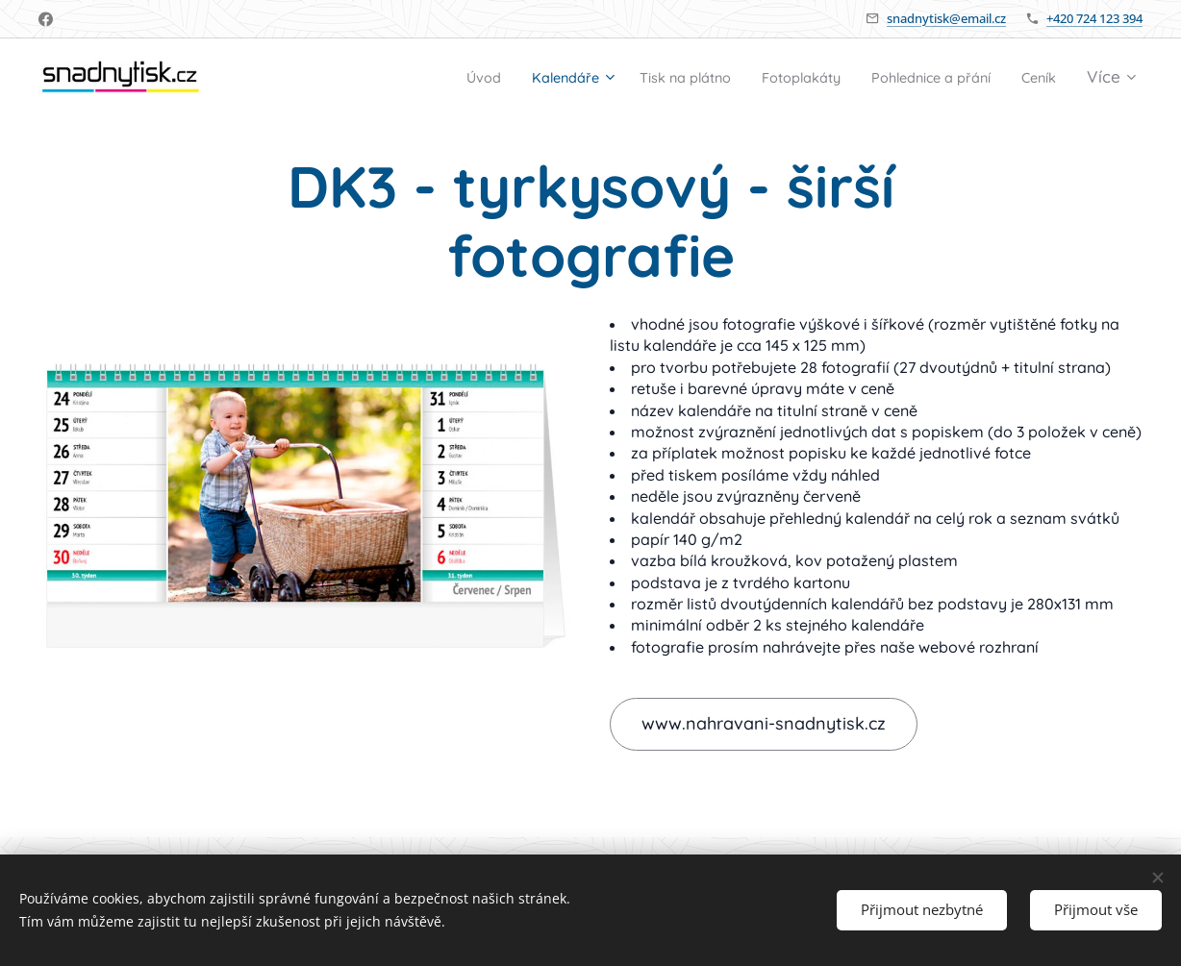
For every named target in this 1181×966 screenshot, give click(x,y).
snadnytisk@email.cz (946, 18)
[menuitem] (397, 78)
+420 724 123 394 (1094, 18)
